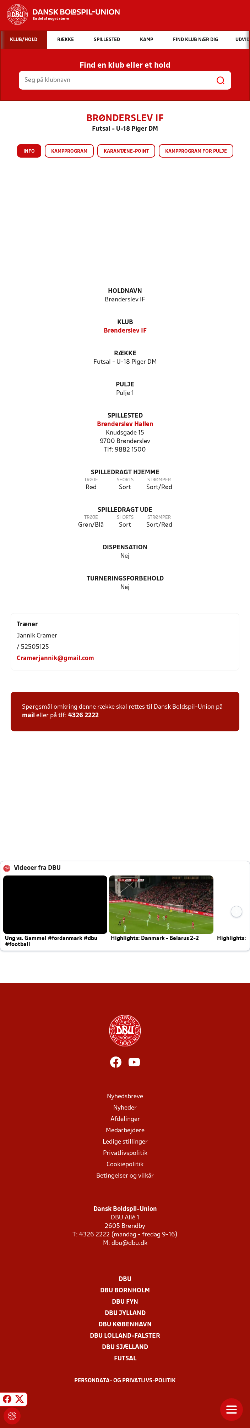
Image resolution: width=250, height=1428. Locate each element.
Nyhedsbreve (125, 1097)
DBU (125, 1279)
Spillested (125, 416)
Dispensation (125, 548)
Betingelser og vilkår (125, 1176)
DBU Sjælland (125, 1347)
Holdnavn (125, 291)
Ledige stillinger (125, 1142)
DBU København (125, 1325)
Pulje (125, 385)
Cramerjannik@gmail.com (55, 659)
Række (125, 354)
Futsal (125, 1359)
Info (29, 151)
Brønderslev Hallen (125, 424)
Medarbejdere (125, 1131)
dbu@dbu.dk (129, 1243)
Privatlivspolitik (125, 1153)
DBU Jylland (125, 1313)
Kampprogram (69, 151)
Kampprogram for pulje (196, 151)
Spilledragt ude (125, 510)
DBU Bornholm (125, 1291)
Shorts (125, 480)
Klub (125, 322)
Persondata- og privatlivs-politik (125, 1380)
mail (28, 716)
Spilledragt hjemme (125, 473)
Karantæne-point (126, 151)
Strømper (159, 480)
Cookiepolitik (125, 1165)
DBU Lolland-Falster (125, 1336)
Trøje (91, 480)
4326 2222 (83, 716)
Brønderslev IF (125, 331)
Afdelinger (125, 1119)
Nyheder (125, 1108)
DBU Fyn (125, 1302)
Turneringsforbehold (125, 579)
